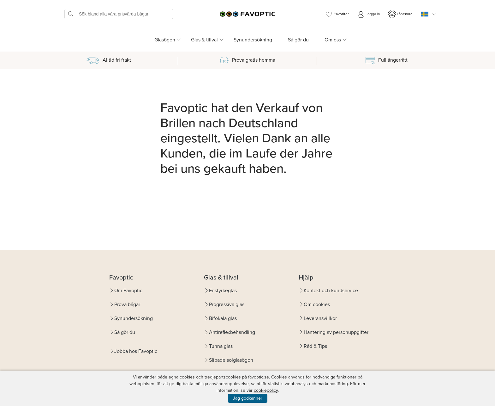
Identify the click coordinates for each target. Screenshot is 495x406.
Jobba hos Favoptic (135, 351)
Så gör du (298, 39)
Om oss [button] (333, 39)
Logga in (368, 14)
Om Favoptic (128, 290)
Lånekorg (400, 14)
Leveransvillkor (320, 318)
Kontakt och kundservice (331, 290)
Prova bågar (127, 304)
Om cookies (317, 304)
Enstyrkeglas (223, 290)
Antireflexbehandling (232, 332)
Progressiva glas (226, 304)
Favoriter (337, 14)
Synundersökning (253, 39)
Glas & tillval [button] (204, 39)
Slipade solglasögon (231, 360)
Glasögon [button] (164, 39)
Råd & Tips (315, 346)
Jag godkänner (247, 398)
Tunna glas (221, 346)
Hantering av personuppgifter (336, 332)
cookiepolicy (266, 390)
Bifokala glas (223, 318)
